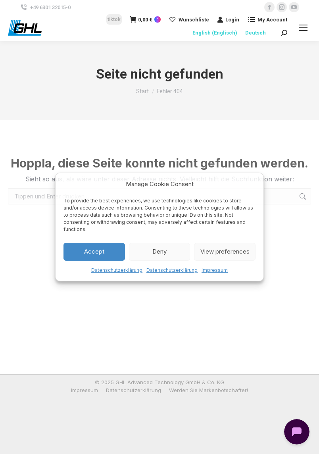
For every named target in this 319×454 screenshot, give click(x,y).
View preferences (225, 251)
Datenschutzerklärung (116, 270)
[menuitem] (214, 33)
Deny (159, 251)
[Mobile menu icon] (303, 28)
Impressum (215, 270)
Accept (94, 251)
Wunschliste (189, 19)
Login (228, 19)
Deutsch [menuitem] (255, 33)
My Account (267, 19)
